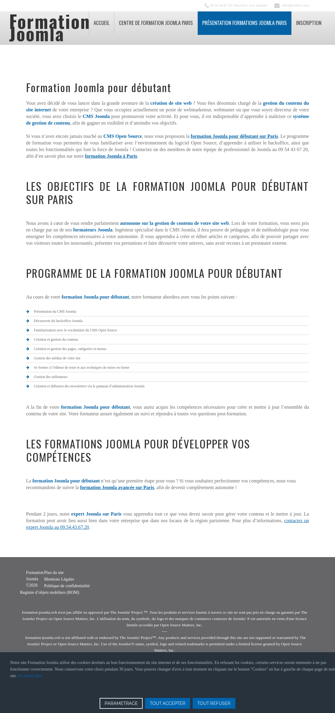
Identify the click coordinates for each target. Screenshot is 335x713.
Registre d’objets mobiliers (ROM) (49, 592)
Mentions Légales (59, 579)
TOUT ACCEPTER (167, 703)
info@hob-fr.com (295, 6)
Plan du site (54, 572)
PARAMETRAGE (121, 703)
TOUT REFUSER (214, 703)
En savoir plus (30, 676)
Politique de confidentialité (67, 586)
